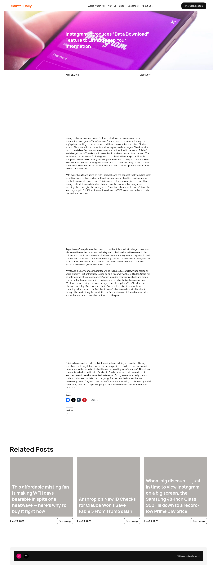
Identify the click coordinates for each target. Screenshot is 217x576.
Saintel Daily (21, 5)
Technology (65, 521)
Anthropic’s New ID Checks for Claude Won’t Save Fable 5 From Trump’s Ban (107, 505)
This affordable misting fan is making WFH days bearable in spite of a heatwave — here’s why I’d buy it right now (40, 499)
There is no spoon (194, 5)
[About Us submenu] (152, 6)
